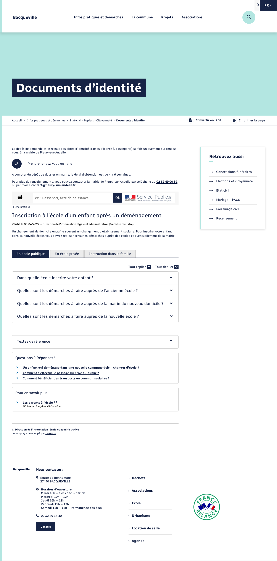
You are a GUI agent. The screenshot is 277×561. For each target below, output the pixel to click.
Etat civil (219, 190)
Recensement (223, 218)
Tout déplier (167, 267)
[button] (95, 278)
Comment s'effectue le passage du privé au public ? (61, 373)
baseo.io (51, 433)
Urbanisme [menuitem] (139, 516)
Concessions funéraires (230, 172)
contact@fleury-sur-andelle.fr (53, 185)
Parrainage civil (224, 209)
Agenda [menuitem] (137, 541)
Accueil (17, 120)
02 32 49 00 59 (166, 182)
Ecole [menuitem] (135, 503)
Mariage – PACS (224, 200)
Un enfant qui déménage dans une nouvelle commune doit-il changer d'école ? (81, 367)
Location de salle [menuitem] (144, 528)
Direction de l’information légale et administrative (47, 429)
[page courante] (130, 120)
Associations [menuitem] (141, 490)
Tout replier (139, 267)
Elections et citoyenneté (231, 181)
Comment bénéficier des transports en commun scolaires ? (66, 378)
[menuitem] (98, 17)
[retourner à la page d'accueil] (25, 17)
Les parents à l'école (40, 403)
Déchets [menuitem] (137, 478)
